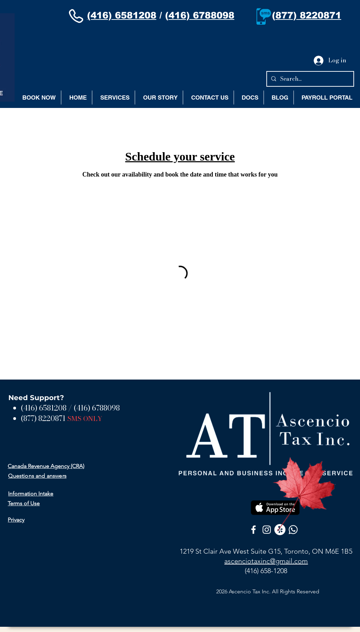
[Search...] (309, 79)
